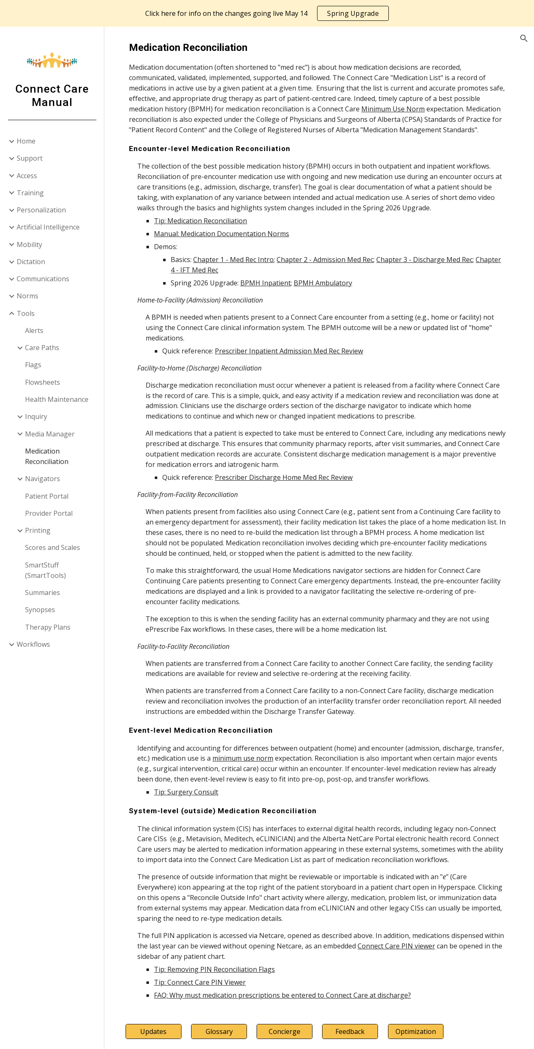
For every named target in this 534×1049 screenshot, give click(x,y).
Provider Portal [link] (49, 513)
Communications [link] (43, 278)
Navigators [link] (42, 478)
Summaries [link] (42, 592)
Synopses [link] (40, 609)
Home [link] (26, 141)
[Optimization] (416, 1031)
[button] (524, 38)
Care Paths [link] (42, 347)
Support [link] (30, 158)
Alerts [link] (34, 330)
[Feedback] (352, 1031)
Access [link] (27, 175)
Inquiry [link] (36, 416)
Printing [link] (37, 530)
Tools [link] (26, 313)
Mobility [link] (29, 244)
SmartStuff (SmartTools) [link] (45, 570)
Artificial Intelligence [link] (48, 227)
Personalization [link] (41, 209)
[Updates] (157, 1031)
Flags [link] (33, 364)
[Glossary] (221, 1031)
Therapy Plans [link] (48, 627)
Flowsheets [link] (42, 382)
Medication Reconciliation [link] (46, 456)
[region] (267, 13)
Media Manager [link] (50, 434)
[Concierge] (286, 1031)
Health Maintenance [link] (56, 399)
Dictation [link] (31, 261)
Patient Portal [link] (46, 496)
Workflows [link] (33, 644)
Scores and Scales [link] (52, 547)
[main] (319, 520)
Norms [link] (27, 295)
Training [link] (30, 192)
